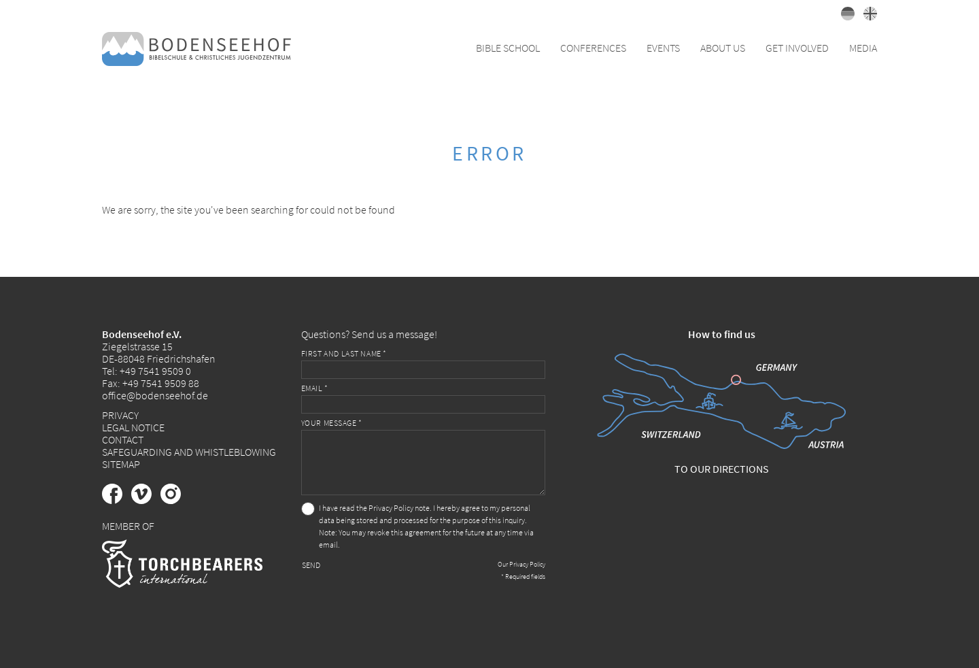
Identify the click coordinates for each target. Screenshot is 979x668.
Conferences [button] (593, 47)
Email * (314, 388)
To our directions (721, 468)
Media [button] (863, 47)
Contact (122, 439)
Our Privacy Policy (521, 564)
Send (311, 565)
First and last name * (344, 353)
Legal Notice (133, 427)
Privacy (120, 415)
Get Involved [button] (797, 47)
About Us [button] (722, 47)
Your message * (331, 423)
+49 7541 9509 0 (155, 371)
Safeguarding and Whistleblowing (189, 451)
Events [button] (663, 47)
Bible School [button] (508, 47)
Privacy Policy (390, 508)
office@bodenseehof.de (155, 395)
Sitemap (121, 464)
